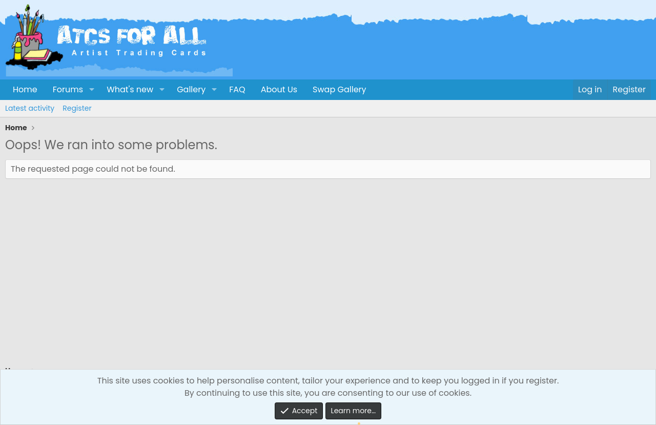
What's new (130, 89)
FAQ (237, 89)
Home (25, 89)
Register (77, 108)
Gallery (191, 89)
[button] (91, 89)
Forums (68, 89)
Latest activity (29, 108)
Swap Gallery (339, 89)
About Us (279, 89)
